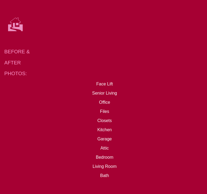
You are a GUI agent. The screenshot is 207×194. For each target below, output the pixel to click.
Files (104, 111)
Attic (104, 148)
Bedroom (104, 157)
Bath (104, 175)
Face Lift (104, 84)
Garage (104, 139)
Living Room (105, 166)
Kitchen (104, 129)
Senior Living (104, 93)
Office (104, 102)
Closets (104, 120)
